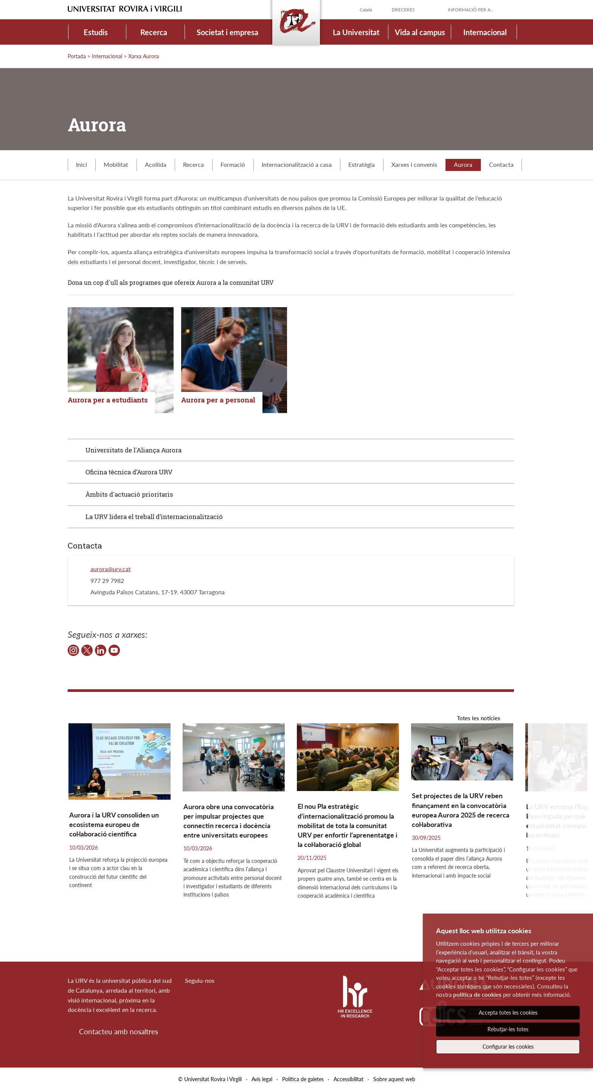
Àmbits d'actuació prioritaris (129, 494)
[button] (557, 829)
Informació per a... (471, 9)
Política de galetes (303, 1079)
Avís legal (261, 1079)
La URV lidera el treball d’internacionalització (154, 516)
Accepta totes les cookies (508, 1012)
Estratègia (361, 164)
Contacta (501, 164)
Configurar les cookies (508, 1046)
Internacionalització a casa (297, 164)
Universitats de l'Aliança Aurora (133, 450)
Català (366, 9)
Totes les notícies (478, 718)
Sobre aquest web (394, 1079)
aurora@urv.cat (110, 568)
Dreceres (403, 9)
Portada (77, 56)
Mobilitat (116, 164)
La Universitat (356, 32)
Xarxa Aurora (143, 56)
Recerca (153, 32)
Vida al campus (420, 32)
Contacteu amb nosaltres (118, 1031)
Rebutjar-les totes (507, 1029)
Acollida (155, 164)
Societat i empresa (227, 32)
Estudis (96, 32)
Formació (232, 164)
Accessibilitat (348, 1079)
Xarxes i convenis (414, 164)
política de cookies (477, 994)
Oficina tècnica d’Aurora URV (128, 472)
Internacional (485, 32)
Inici (81, 164)
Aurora (463, 164)
